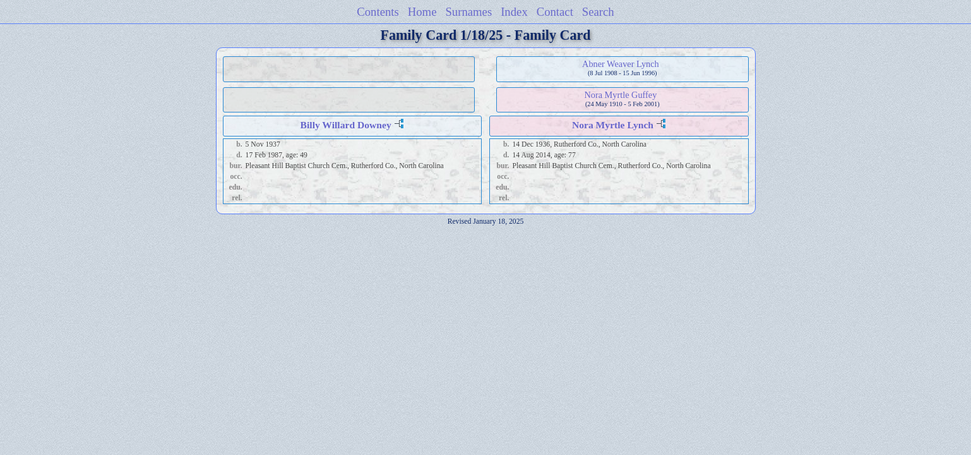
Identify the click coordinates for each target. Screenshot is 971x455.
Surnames (468, 11)
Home (422, 11)
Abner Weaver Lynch (620, 64)
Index (514, 11)
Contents (378, 11)
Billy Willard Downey (346, 124)
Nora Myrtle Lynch (612, 124)
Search (598, 11)
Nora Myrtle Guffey (620, 95)
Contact (555, 11)
